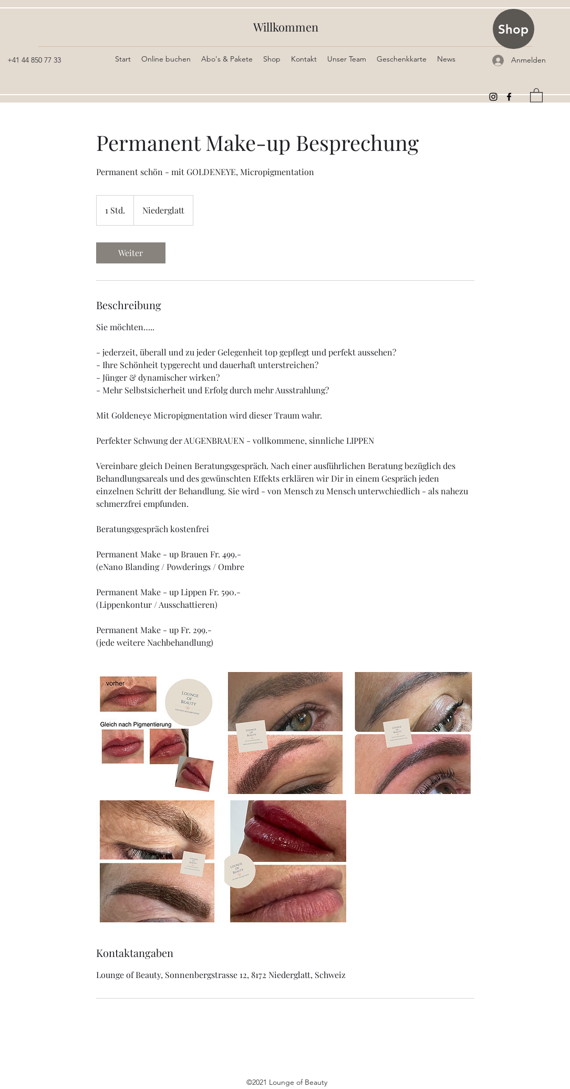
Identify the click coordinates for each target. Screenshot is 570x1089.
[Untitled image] (157, 733)
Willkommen (285, 27)
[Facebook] (509, 96)
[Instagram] (493, 96)
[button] (536, 95)
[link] (130, 252)
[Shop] (513, 29)
